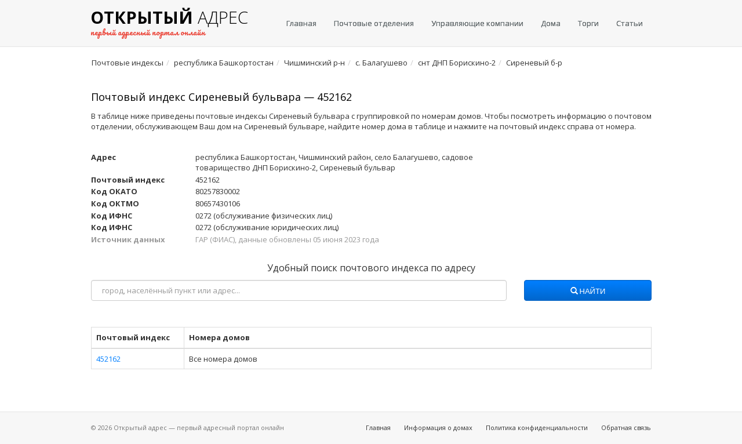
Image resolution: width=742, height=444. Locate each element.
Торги (588, 23)
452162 (108, 359)
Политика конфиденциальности (537, 427)
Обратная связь (626, 427)
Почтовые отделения (374, 23)
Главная (301, 23)
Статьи (629, 23)
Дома (551, 23)
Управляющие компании (477, 23)
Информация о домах (438, 427)
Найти (588, 291)
